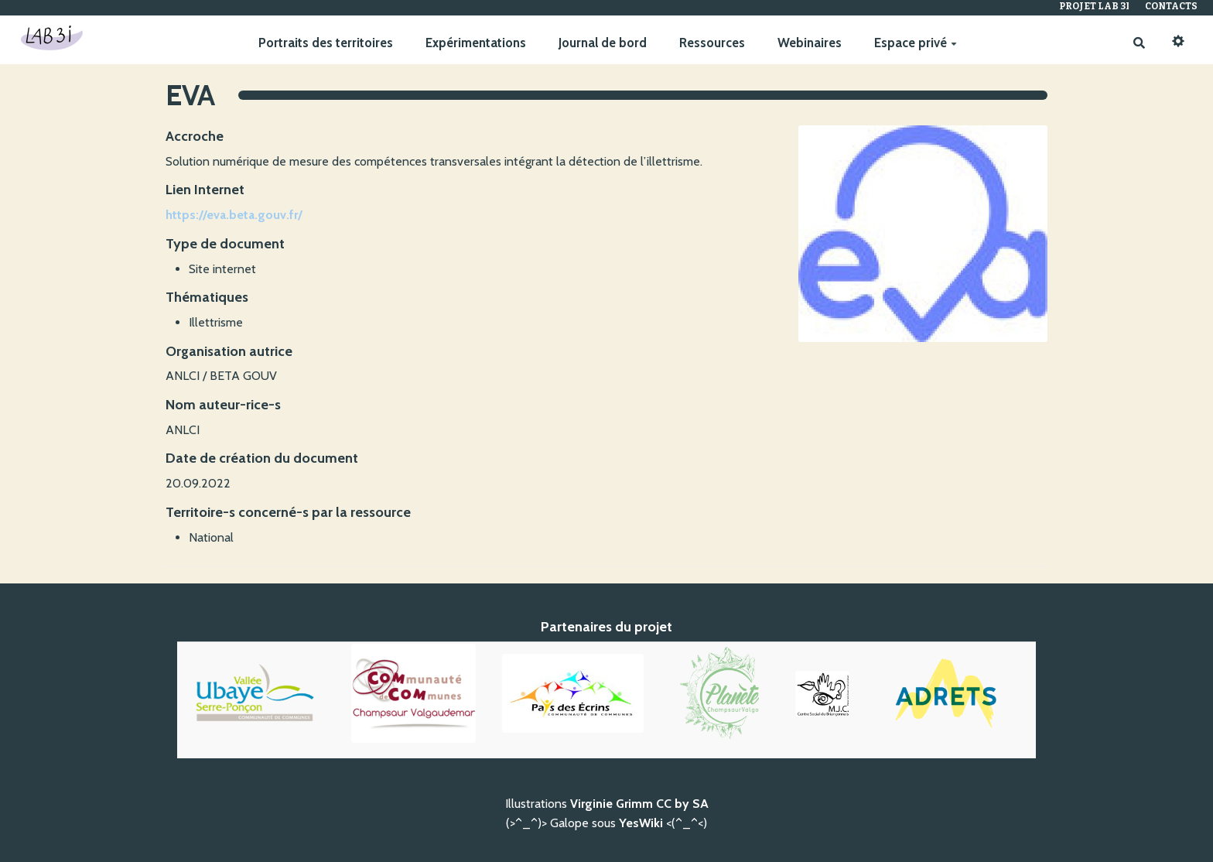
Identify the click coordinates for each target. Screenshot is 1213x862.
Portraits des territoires (325, 42)
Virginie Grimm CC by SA (639, 803)
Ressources (712, 42)
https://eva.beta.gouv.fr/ (234, 214)
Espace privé (915, 42)
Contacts (1171, 6)
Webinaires (809, 42)
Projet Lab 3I (1094, 6)
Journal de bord (603, 42)
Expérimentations (475, 42)
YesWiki (641, 823)
